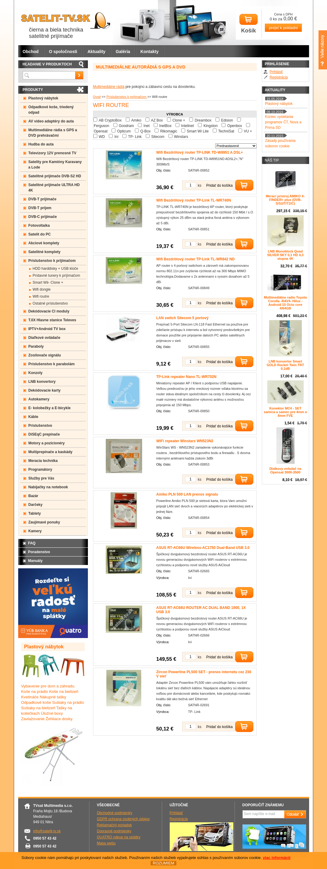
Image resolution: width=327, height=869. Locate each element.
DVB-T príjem (40, 208)
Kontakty (149, 51)
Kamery (35, 531)
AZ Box (157, 120)
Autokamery (38, 399)
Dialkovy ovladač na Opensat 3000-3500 (285, 470)
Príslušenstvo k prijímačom (126, 97)
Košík (248, 24)
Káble (33, 417)
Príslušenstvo (40, 425)
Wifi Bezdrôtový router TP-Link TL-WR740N (193, 200)
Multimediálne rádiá (109, 87)
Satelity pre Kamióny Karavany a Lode (55, 164)
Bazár (33, 496)
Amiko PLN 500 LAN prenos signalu (187, 494)
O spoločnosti (63, 51)
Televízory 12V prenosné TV (52, 153)
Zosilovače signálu (44, 355)
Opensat (101, 131)
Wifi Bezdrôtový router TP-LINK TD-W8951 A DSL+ (199, 152)
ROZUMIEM (163, 863)
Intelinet (187, 126)
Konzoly (35, 373)
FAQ (32, 543)
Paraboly (36, 346)
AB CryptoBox (110, 120)
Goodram (126, 126)
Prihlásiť (276, 72)
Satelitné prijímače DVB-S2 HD (54, 176)
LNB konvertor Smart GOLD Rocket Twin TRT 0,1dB (285, 364)
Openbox (234, 126)
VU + (248, 131)
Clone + (178, 120)
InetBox (165, 126)
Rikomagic (168, 131)
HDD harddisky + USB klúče (55, 268)
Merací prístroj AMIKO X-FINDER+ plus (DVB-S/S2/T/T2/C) (285, 199)
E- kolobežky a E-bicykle (49, 408)
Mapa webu (106, 843)
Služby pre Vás (41, 478)
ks (200, 185)
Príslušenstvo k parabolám (51, 364)
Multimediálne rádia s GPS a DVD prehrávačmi (52, 133)
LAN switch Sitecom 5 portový (182, 318)
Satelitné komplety (44, 252)
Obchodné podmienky (114, 813)
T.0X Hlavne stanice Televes (52, 320)
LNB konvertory (42, 381)
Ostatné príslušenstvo (50, 303)
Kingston (210, 126)
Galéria (123, 51)
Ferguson (101, 126)
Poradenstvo (39, 552)
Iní (116, 137)
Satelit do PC (39, 234)
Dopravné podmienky (114, 831)
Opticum (124, 131)
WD (102, 137)
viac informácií (276, 857)
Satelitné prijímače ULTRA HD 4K (54, 187)
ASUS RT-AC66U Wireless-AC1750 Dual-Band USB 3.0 (203, 548)
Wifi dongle (42, 289)
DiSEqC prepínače (44, 434)
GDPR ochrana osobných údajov (123, 819)
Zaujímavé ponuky (44, 522)
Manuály (35, 561)
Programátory (40, 469)
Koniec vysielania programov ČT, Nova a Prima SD (283, 122)
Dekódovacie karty (44, 390)
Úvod (97, 97)
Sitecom (157, 137)
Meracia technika (43, 461)
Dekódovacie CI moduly (48, 311)
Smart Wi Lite (198, 131)
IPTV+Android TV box (47, 329)
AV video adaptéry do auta (51, 121)
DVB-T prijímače (42, 199)
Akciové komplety (43, 243)
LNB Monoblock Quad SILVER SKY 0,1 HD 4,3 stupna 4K (285, 254)
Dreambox (203, 120)
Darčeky (35, 505)
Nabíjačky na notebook (48, 487)
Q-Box (145, 131)
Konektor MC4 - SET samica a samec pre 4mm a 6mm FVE (285, 411)
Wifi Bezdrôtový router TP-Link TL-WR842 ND (195, 259)
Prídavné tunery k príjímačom (56, 275)
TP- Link (135, 137)
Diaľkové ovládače (44, 338)
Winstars (181, 137)
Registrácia (279, 77)
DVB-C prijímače (42, 217)
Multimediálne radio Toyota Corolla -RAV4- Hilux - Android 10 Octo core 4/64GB (285, 303)
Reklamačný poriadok (114, 825)
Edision (227, 120)
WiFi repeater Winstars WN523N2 (185, 441)
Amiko (136, 120)
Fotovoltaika (39, 225)
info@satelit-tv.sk (47, 831)
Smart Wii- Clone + (48, 282)
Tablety (34, 513)
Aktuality (96, 51)
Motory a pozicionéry (46, 443)
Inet (147, 126)
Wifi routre (41, 296)
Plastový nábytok (43, 98)
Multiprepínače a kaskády (50, 452)
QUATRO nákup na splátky (119, 837)
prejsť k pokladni (283, 27)
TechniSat (226, 131)
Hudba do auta (41, 144)
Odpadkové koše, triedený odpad (51, 110)
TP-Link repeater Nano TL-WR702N (186, 377)
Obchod (31, 51)
